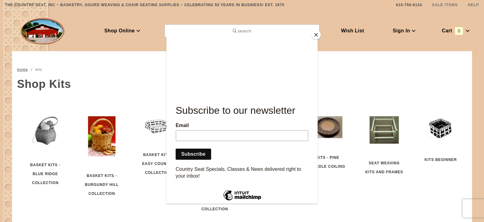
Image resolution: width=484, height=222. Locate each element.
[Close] (316, 34)
